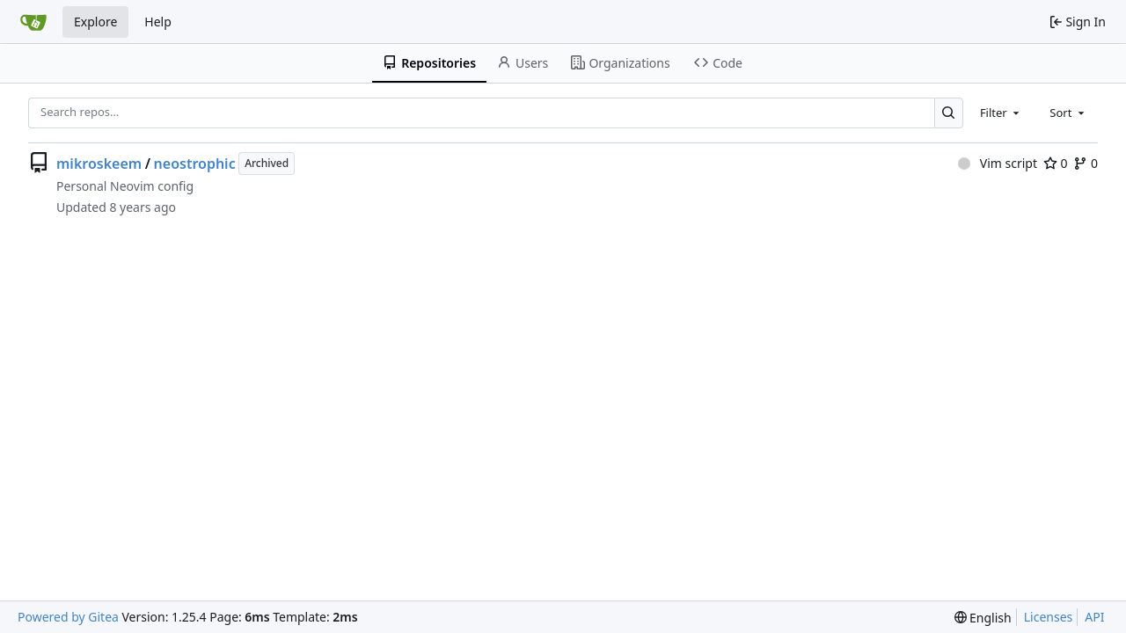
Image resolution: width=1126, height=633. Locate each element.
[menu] (983, 617)
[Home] (33, 22)
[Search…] (948, 113)
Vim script (997, 163)
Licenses (1048, 616)
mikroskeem (99, 163)
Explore (95, 21)
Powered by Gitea (68, 616)
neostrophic (195, 163)
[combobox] (1001, 112)
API (1094, 616)
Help (158, 21)
